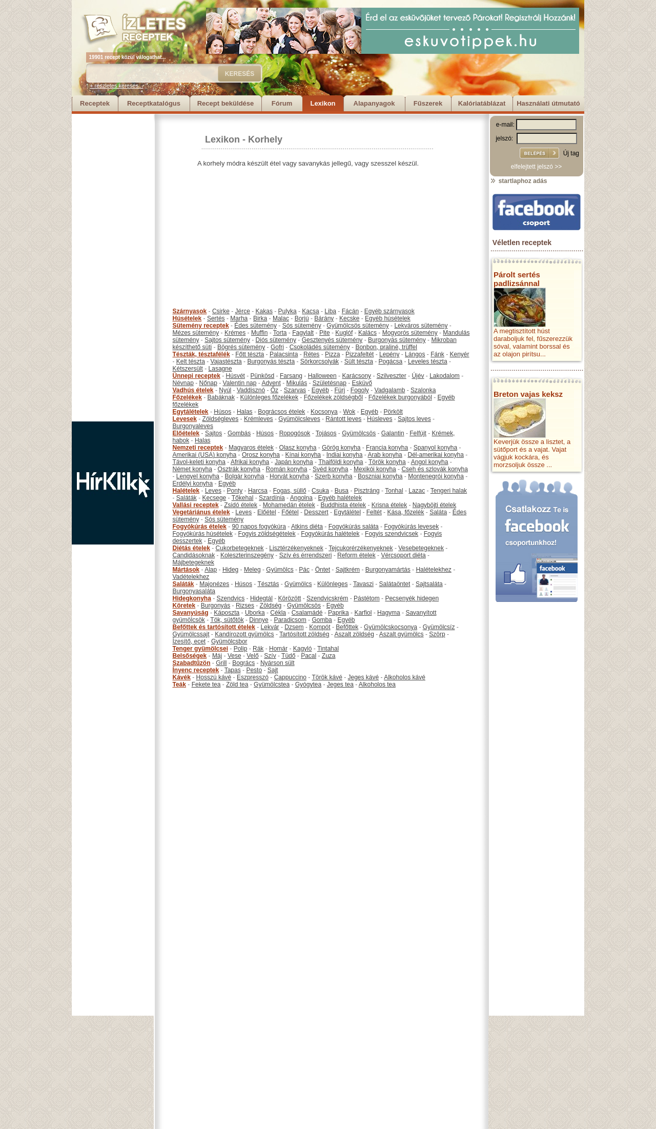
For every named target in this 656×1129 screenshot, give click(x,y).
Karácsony (356, 375)
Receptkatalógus (153, 103)
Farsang (291, 375)
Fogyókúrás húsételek (203, 533)
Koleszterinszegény (247, 555)
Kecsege (214, 497)
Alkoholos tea (377, 684)
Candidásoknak (194, 555)
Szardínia (272, 497)
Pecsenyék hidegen (412, 598)
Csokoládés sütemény (320, 347)
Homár (278, 648)
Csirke (221, 311)
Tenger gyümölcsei (200, 648)
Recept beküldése (225, 103)
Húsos (222, 411)
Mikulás (296, 383)
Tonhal (394, 490)
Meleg (252, 569)
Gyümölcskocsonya (390, 627)
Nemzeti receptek (198, 447)
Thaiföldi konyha (340, 462)
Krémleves (258, 418)
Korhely (265, 139)
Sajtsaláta (429, 584)
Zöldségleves (220, 418)
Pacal (308, 655)
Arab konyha (384, 454)
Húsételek (187, 318)
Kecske (349, 318)
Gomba (322, 619)
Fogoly (360, 390)
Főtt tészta (249, 354)
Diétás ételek (191, 548)
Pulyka (287, 311)
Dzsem (293, 627)
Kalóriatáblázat (481, 103)
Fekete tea (206, 684)
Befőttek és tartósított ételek (214, 627)
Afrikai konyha (250, 462)
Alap (210, 569)
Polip (241, 648)
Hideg (230, 569)
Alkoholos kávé (404, 677)
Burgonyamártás (388, 569)
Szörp (437, 634)
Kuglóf (344, 332)
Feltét (374, 512)
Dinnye (258, 619)
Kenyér (459, 354)
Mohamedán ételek (289, 505)
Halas (245, 411)
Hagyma (388, 612)
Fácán (350, 311)
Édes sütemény (255, 325)
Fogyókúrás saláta (354, 526)
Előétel (266, 512)
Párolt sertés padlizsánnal (517, 279)
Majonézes (214, 584)
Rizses (245, 605)
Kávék (182, 677)
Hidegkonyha (192, 598)
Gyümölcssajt (191, 634)
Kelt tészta (190, 361)
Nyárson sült (277, 663)
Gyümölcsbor (229, 641)
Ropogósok (295, 433)
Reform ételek (356, 555)
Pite (324, 332)
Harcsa (258, 490)
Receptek (95, 103)
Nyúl (225, 390)
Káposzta (226, 612)
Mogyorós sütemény (410, 332)
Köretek (184, 605)
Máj (217, 655)
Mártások (186, 569)
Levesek (185, 418)
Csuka (320, 490)
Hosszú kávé (214, 677)
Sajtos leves (414, 418)
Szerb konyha (333, 476)
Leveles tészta (427, 361)
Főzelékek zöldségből (333, 397)
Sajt (273, 670)
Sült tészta (358, 361)
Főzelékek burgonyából (400, 397)
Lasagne (220, 368)
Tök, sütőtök (226, 619)
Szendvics (231, 598)
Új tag (571, 153)
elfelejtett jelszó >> (536, 166)
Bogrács (243, 663)
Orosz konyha (261, 454)
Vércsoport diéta (403, 555)
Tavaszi (363, 584)
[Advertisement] (113, 267)
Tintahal (328, 648)
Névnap (183, 383)
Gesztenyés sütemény (332, 340)
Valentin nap (240, 383)
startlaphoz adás (518, 181)
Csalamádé (307, 612)
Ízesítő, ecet (189, 641)
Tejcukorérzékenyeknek (361, 548)
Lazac (416, 490)
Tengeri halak (448, 490)
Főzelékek (187, 397)
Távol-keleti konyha (199, 462)
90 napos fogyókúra (259, 526)
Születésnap (329, 383)
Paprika (338, 612)
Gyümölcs (279, 569)
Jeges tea (340, 684)
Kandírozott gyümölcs (244, 634)
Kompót (319, 627)
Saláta (438, 512)
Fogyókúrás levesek (411, 526)
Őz (274, 390)
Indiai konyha (344, 454)
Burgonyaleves (193, 426)
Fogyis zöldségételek (267, 533)
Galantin (392, 433)
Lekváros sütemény (420, 325)
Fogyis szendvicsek (391, 533)
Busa (341, 490)
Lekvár (270, 627)
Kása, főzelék (405, 512)
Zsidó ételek (240, 505)
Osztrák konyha (239, 469)
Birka (260, 318)
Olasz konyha (298, 447)
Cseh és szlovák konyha (434, 469)
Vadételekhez (191, 576)
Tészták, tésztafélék (201, 354)
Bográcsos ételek (281, 411)
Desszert (316, 512)
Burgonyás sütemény (397, 340)
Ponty (235, 490)
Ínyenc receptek (196, 670)
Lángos (415, 354)
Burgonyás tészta (271, 361)
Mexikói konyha (375, 469)
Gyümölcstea (272, 684)
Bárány (324, 318)
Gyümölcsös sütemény (357, 325)
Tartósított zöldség (304, 634)
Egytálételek (191, 411)
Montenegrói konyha (436, 476)
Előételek (186, 433)
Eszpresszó (253, 677)
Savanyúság (191, 612)
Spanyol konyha (435, 447)
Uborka (255, 612)
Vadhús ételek (193, 390)
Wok (349, 411)
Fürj (339, 390)
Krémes (234, 332)
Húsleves (379, 418)
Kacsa (310, 311)
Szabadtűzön (192, 663)
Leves (213, 490)
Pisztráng (367, 490)
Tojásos (326, 433)
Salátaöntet (395, 584)
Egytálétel (347, 512)
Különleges (332, 584)
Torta (280, 332)
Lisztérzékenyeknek (296, 548)
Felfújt (417, 433)
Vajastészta (226, 361)
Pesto (254, 670)
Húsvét (235, 375)
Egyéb (320, 390)
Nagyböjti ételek (434, 505)
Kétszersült (188, 368)
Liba (330, 311)
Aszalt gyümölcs (401, 634)
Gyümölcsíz (439, 627)
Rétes (311, 354)
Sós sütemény (301, 325)
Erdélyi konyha (193, 483)
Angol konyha (429, 462)
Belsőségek (190, 655)
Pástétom (367, 598)
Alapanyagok (374, 103)
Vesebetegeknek (421, 548)
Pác (304, 569)
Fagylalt (303, 332)
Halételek (186, 490)
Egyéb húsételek (388, 318)
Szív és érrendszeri (305, 555)
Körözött (289, 598)
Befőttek (347, 627)
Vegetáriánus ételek (201, 512)
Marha (239, 318)
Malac (281, 318)
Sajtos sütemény (227, 340)
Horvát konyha (289, 476)
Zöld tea (237, 684)
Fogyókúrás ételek (200, 526)
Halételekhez (433, 569)
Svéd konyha (330, 469)
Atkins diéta (307, 526)
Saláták (186, 497)
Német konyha (192, 469)
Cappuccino (290, 677)
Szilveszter (391, 375)
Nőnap (208, 383)
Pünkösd (263, 375)
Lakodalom (444, 375)
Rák (258, 648)
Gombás (239, 433)
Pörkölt (393, 411)
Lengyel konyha (197, 476)
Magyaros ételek (251, 447)
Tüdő (288, 655)
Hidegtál (261, 598)
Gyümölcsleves (299, 418)
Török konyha (387, 462)
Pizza (332, 354)
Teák (179, 684)
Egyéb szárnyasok (389, 311)
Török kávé (327, 677)
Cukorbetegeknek (240, 548)
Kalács (367, 332)
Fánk (437, 354)
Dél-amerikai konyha (435, 454)
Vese (234, 655)
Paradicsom (290, 619)
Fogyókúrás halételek (330, 533)
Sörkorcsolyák (319, 361)
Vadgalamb (390, 390)
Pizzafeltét (359, 354)
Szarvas (295, 390)
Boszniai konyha (380, 476)
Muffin (259, 332)
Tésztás (268, 584)
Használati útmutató (548, 103)
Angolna (301, 497)
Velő (252, 655)
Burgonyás (215, 605)
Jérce (242, 311)
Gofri (277, 347)
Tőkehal (243, 497)
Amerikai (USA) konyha (205, 454)
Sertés (216, 318)
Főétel (289, 512)
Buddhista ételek (343, 505)
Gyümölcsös (359, 433)
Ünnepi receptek (196, 375)
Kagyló (302, 648)
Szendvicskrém (327, 598)
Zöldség (271, 605)
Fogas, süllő (289, 490)
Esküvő (362, 383)
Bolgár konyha (244, 476)
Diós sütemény (276, 340)
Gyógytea (308, 684)
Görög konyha (341, 447)
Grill (221, 663)
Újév (418, 375)
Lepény (389, 354)
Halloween (322, 375)
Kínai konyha (303, 454)
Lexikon (322, 103)
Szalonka (423, 390)
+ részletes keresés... (116, 86)
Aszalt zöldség (354, 634)
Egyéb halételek (340, 497)
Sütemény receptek (201, 325)
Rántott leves (343, 418)
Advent (270, 383)
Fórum (282, 103)
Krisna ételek (389, 505)
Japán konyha (294, 462)
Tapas (232, 670)
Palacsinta (284, 354)
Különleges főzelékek (269, 397)
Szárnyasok (190, 311)
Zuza (329, 655)
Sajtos (213, 433)
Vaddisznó (251, 390)
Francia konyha (387, 447)
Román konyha (287, 469)
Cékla (278, 612)
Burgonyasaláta (194, 591)
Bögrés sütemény (241, 347)
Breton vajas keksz (528, 394)
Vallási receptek (196, 505)
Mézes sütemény (196, 332)
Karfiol (363, 612)
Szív (270, 655)
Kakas (264, 311)
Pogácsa (391, 361)
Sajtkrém (348, 569)
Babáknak (221, 397)
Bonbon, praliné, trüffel (386, 347)
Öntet (322, 569)
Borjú (302, 318)
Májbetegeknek (193, 562)
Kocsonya (324, 411)
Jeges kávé (363, 677)
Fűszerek (428, 103)
